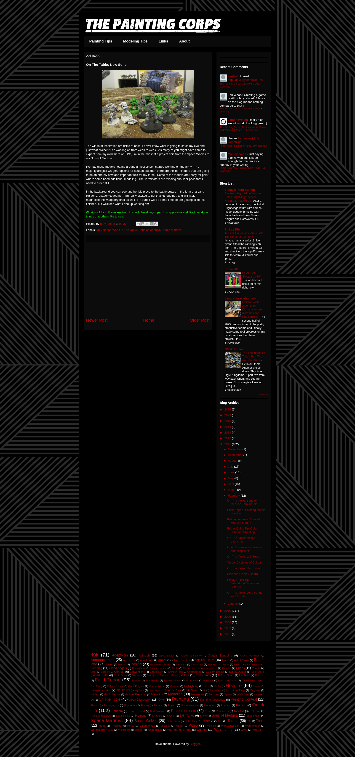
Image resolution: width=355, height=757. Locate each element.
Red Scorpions (158, 711)
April (231, 484)
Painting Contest (244, 699)
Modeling (175, 694)
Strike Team (191, 721)
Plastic (172, 705)
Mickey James (238, 154)
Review (239, 711)
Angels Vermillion (249, 655)
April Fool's (146, 660)
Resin (208, 711)
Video (193, 725)
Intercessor (154, 690)
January (233, 603)
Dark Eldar (101, 675)
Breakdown (189, 668)
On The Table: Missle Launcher (241, 539)
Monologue (197, 694)
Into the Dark (173, 690)
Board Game (139, 668)
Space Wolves (145, 721)
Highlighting (191, 686)
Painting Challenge (212, 699)
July (231, 466)
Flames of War (172, 680)
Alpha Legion (166, 655)
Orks (161, 699)
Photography (111, 705)
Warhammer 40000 (102, 729)
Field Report (108, 679)
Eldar (185, 675)
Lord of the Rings (235, 690)
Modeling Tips (135, 41)
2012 (228, 438)
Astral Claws (241, 660)
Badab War (110, 230)
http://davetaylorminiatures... (246, 80)
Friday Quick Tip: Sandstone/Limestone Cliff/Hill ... (243, 583)
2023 (228, 415)
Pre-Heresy (210, 705)
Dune (175, 675)
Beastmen (197, 664)
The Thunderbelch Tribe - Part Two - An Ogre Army (253, 356)
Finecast (136, 680)
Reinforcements (183, 711)
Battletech (181, 664)
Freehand (208, 680)
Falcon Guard (226, 675)
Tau (220, 721)
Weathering (223, 729)
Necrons (214, 694)
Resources (222, 710)
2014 (228, 427)
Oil (92, 699)
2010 (228, 610)
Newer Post (97, 320)
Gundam (174, 686)
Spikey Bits (233, 229)
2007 (228, 628)
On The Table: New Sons (243, 568)
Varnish (179, 726)
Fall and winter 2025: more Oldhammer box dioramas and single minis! (252, 309)
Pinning (145, 705)
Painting (180, 698)
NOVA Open (242, 694)
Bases (109, 664)
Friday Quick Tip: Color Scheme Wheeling (242, 530)
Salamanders (123, 716)
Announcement (103, 660)
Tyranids (116, 725)
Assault (226, 660)
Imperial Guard (101, 690)
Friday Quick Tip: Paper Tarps (235, 146)
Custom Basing (215, 671)
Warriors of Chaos (179, 729)
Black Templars (252, 664)
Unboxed (165, 726)
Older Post (200, 320)
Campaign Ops (208, 668)
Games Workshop (251, 680)
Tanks (206, 721)
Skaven (171, 716)
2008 (228, 622)
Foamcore (192, 680)
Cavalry (226, 668)
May (231, 478)
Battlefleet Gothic (160, 664)
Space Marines (172, 230)
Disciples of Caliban (157, 675)
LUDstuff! (231, 269)
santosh (233, 76)
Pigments (129, 705)
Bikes (237, 664)
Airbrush (144, 655)
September (235, 455)
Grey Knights (136, 686)
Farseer (259, 675)
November (235, 449)
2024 (228, 409)
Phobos (95, 705)
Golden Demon (115, 686)
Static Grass (173, 721)
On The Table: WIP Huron (244, 556)
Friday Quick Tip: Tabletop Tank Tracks (240, 168)
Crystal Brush (194, 672)
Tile (249, 721)
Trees (102, 725)
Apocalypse (129, 660)
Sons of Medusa (149, 230)
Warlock (139, 730)
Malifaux (95, 694)
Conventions (137, 671)
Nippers (228, 694)
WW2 (244, 729)
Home (148, 320)
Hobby (217, 686)
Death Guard (121, 675)
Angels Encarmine (191, 655)
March (232, 489)
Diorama (137, 675)
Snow (203, 715)
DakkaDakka (237, 671)
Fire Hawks (152, 680)
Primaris (226, 705)
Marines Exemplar (135, 694)
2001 (228, 634)
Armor (162, 660)
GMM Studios (234, 349)
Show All (263, 394)
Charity (256, 668)
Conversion (156, 671)
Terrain (232, 721)
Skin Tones (187, 715)
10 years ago (251, 130)
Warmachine (154, 729)
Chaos (240, 668)
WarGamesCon (230, 725)
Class (94, 672)
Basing (136, 664)
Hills (205, 686)
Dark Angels (257, 672)
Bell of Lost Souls (218, 664)
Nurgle (257, 694)
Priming (241, 705)
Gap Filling (96, 686)
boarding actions (159, 668)
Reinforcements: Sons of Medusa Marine (243, 521)
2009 (228, 616)
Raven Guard (137, 710)
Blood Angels (118, 668)
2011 (228, 444)
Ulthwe (130, 726)
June (231, 472)
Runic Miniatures (101, 715)
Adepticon (120, 655)
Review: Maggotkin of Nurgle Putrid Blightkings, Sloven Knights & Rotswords (243, 197)
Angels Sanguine (220, 655)
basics (122, 664)
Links (163, 41)
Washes (202, 729)
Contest (119, 671)
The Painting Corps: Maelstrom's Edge (240, 83)
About (184, 41)
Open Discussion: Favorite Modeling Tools (244, 549)
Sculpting (140, 715)
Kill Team (192, 690)
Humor (256, 686)
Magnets (255, 690)
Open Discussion (140, 699)
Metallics (157, 694)
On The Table (128, 230)
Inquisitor (139, 690)
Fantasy (244, 675)
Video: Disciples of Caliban (244, 562)
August (233, 460)
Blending (96, 668)
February (234, 495)
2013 (228, 432)
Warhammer (252, 725)
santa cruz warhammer (241, 298)
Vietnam (211, 726)
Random (117, 711)
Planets (158, 705)
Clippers (105, 672)
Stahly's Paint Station (240, 189)
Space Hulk (253, 715)
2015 (228, 421)
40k (98, 230)
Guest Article (157, 686)
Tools (260, 721)
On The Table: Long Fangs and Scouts (244, 594)
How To (234, 685)
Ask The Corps (205, 660)
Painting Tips (100, 41)
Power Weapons (190, 705)
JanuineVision (238, 120)
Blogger (195, 744)
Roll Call (255, 710)
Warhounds (124, 730)
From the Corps (227, 680)
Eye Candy (203, 675)
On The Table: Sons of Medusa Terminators (242, 502)
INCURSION (123, 690)
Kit (204, 690)
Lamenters (216, 690)
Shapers (157, 715)
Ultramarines (147, 725)
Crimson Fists (175, 672)
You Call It (258, 729)
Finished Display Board (242, 574)
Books (175, 668)
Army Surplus (181, 660)
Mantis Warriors (112, 694)
